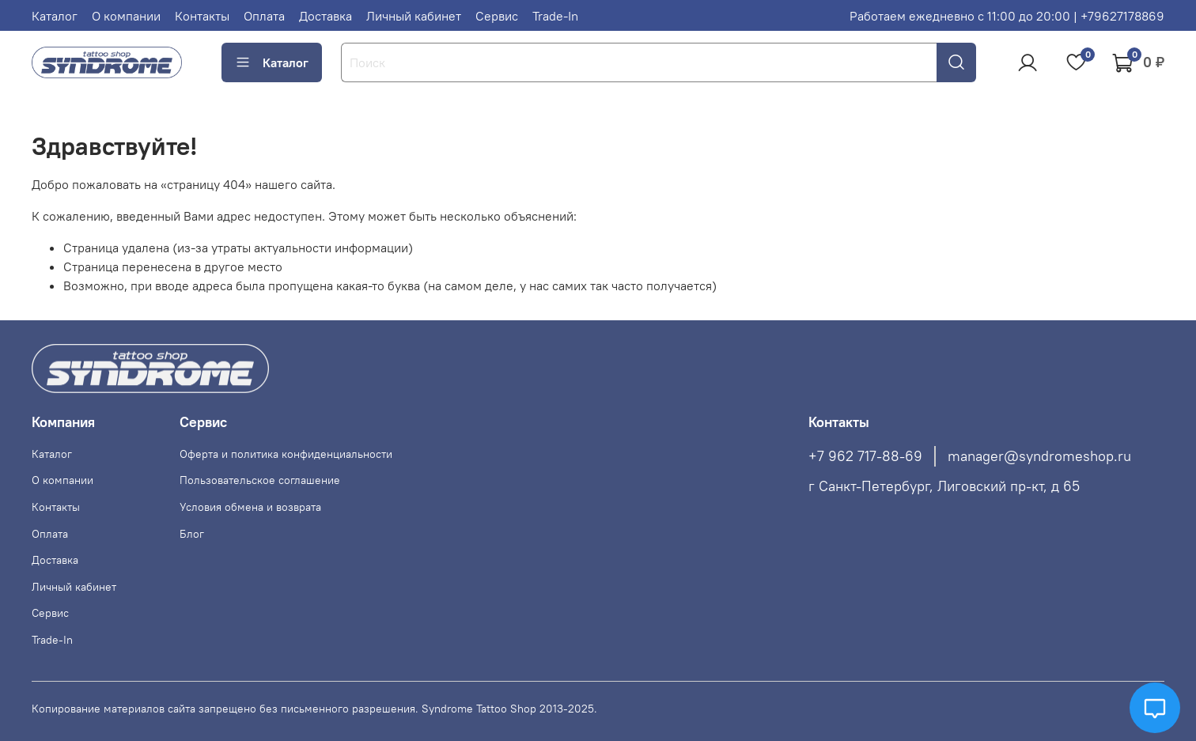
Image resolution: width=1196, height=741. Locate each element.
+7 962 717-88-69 (865, 456)
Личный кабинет (413, 16)
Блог (192, 534)
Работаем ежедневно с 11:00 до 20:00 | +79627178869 (1007, 16)
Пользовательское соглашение (260, 480)
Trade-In (555, 16)
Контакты (202, 16)
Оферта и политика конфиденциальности (286, 454)
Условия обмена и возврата (250, 507)
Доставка (325, 16)
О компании (126, 16)
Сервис (496, 16)
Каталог (55, 16)
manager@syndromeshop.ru (1039, 456)
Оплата (264, 16)
